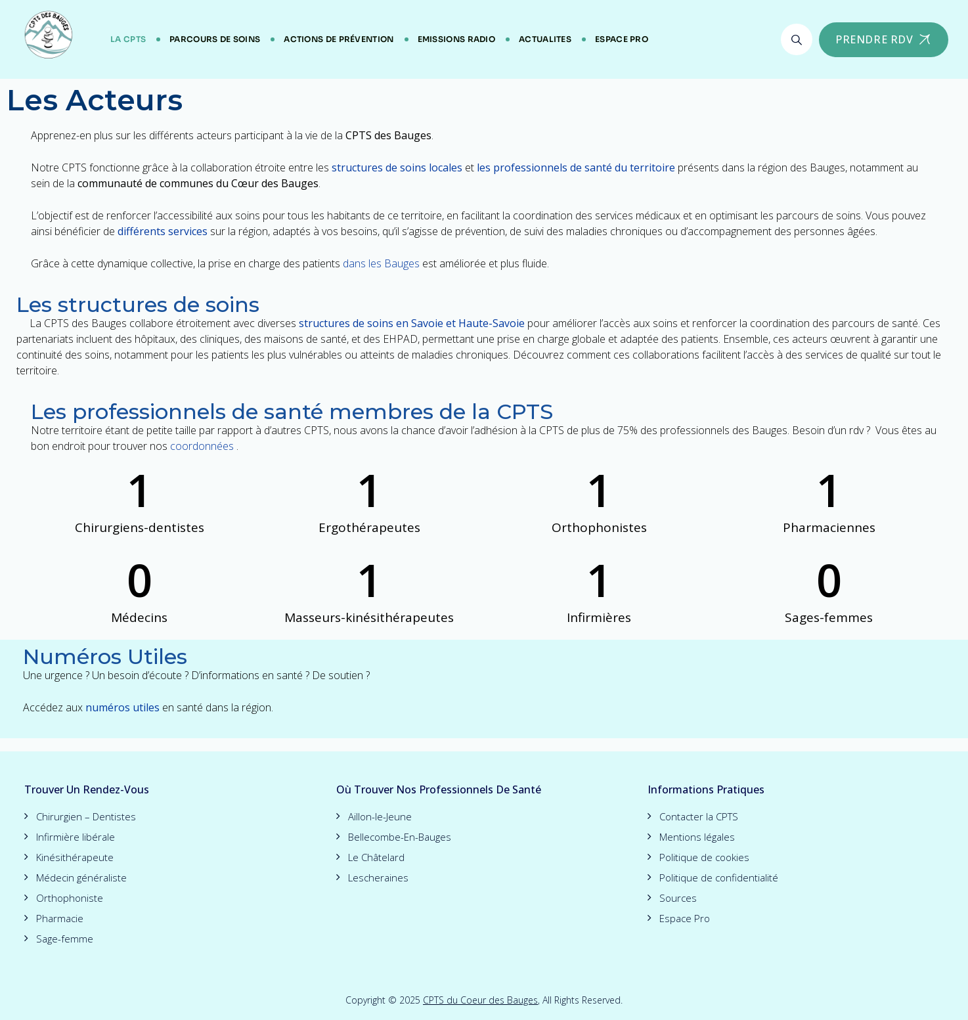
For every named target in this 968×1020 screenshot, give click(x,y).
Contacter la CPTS (698, 816)
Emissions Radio (457, 39)
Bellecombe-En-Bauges (399, 836)
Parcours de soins (214, 39)
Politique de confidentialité (718, 877)
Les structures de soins (137, 304)
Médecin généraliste (81, 877)
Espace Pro (621, 39)
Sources (678, 897)
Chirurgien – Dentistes (86, 816)
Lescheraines (378, 877)
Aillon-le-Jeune (380, 816)
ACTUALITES (545, 39)
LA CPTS (128, 39)
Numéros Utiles (105, 656)
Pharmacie (59, 918)
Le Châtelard (376, 857)
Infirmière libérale (75, 836)
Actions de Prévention (338, 39)
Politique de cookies (704, 857)
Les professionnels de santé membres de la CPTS (292, 411)
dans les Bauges (381, 263)
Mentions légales (697, 836)
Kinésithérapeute (75, 857)
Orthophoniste (69, 897)
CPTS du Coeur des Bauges (480, 1000)
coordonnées (202, 446)
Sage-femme (64, 938)
